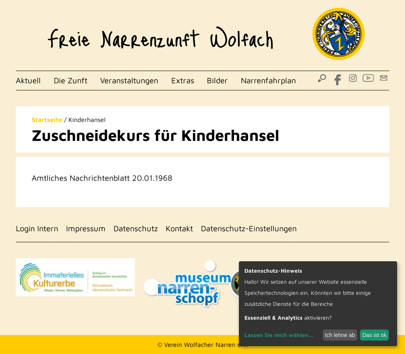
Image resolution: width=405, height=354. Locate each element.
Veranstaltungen (129, 80)
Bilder (217, 80)
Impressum (86, 228)
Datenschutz (136, 228)
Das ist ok (374, 335)
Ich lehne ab (340, 335)
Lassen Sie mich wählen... (278, 335)
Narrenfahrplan (268, 80)
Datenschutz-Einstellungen (249, 228)
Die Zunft (70, 80)
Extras (182, 80)
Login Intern (37, 228)
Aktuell (28, 80)
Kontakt (179, 228)
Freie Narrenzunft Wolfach (160, 34)
